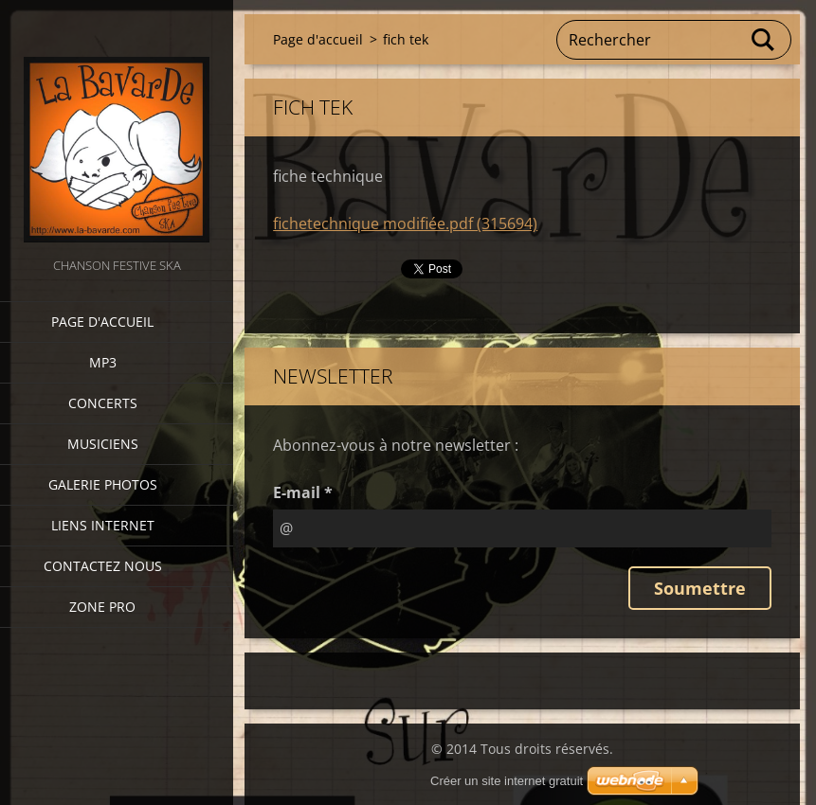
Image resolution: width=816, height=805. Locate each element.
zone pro (102, 607)
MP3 (103, 362)
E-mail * (303, 492)
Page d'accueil (102, 322)
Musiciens (102, 444)
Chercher (764, 40)
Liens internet (102, 525)
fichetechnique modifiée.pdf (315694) (405, 223)
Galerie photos (102, 484)
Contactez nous (103, 566)
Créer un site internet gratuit (506, 781)
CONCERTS (102, 403)
